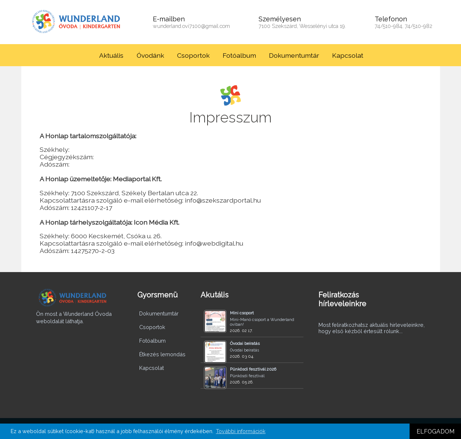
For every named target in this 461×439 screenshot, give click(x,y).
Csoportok (193, 55)
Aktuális (111, 55)
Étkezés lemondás (162, 354)
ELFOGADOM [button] (435, 431)
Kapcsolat (347, 55)
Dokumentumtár (294, 55)
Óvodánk (150, 55)
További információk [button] (241, 431)
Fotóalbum (239, 55)
